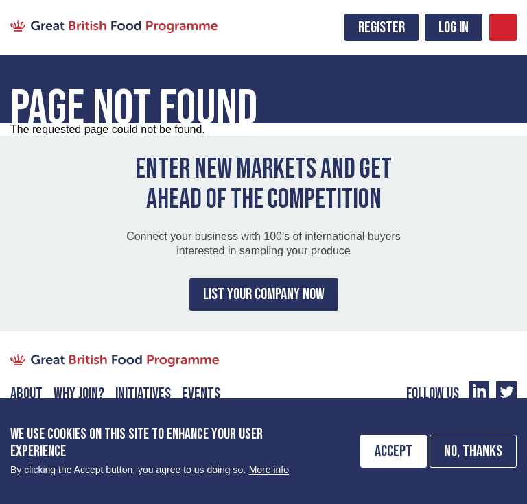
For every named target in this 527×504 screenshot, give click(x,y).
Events (201, 393)
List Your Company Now (264, 294)
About (26, 393)
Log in (453, 27)
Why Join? (79, 393)
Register (381, 27)
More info (269, 476)
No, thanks (473, 458)
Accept (393, 458)
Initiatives (143, 393)
